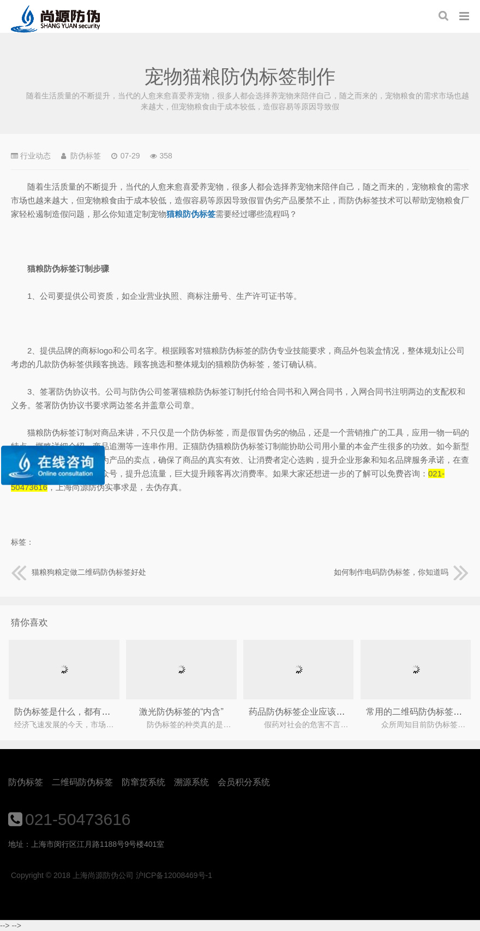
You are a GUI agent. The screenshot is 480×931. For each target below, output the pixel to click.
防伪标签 (25, 782)
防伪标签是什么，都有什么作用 (75, 711)
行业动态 (35, 155)
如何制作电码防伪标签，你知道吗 (401, 572)
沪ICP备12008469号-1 (174, 875)
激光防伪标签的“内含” (181, 711)
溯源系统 (191, 782)
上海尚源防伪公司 (55, 19)
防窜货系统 (143, 782)
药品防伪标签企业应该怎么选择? (312, 711)
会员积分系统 (244, 782)
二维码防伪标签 (82, 782)
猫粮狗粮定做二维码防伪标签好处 (78, 572)
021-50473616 (78, 819)
